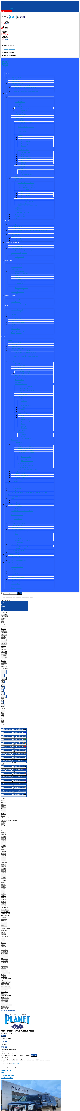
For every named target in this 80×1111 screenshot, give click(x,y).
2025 (2, 720)
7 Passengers (4, 960)
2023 (2, 716)
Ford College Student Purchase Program (26, 92)
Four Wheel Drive (5, 911)
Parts (16, 275)
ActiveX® (3, 969)
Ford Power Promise (24, 204)
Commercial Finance (17, 255)
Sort (3, 1051)
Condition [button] (5, 612)
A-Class (31, 597)
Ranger (23, 146)
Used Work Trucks (20, 210)
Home (4, 597)
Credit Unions (15, 234)
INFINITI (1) (4, 643)
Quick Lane (14, 286)
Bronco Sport (25, 156)
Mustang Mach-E (26, 158)
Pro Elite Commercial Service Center (22, 251)
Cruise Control (4, 984)
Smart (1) (3, 660)
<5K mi (3, 882)
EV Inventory (22, 191)
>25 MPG (3, 836)
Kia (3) (2, 647)
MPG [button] (3, 828)
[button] (3, 11)
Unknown (3, 934)
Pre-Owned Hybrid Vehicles (26, 189)
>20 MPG (3, 834)
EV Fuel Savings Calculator (26, 202)
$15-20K (3, 802)
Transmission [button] (6, 928)
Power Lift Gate (4, 997)
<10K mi (3, 884)
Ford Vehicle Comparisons (26, 127)
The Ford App (15, 294)
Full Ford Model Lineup (25, 123)
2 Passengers (4, 951)
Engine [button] (4, 918)
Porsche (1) (4, 657)
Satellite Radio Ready (6, 1005)
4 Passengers (4, 955)
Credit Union (18, 259)
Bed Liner (3, 974)
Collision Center (16, 300)
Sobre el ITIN (18, 502)
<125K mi (3, 899)
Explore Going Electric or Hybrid (27, 206)
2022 (2, 714)
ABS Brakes (4, 967)
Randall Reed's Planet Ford (5, 64)
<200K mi (3, 903)
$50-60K (3, 812)
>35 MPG (3, 840)
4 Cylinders (3, 922)
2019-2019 (18, 597)
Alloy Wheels (4, 971)
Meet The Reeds (16, 327)
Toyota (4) (3, 666)
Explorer (23, 163)
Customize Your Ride (24, 108)
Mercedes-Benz (25, 597)
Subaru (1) (3, 662)
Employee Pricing (16, 333)
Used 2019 (16, 1064)
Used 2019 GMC (6, 1071)
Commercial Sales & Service (12, 242)
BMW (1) (3, 626)
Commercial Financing (18, 228)
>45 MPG (3, 844)
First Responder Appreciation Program (26, 90)
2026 (2, 722)
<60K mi (3, 893)
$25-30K (3, 806)
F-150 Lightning (22, 131)
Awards (13, 325)
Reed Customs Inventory (18, 304)
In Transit (3, 822)
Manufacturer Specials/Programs (21, 85)
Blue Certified (4, 614)
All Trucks (24, 137)
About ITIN (18, 238)
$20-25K (3, 804)
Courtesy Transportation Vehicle (8, 820)
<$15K (2, 800)
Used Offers (15, 79)
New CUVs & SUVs (23, 150)
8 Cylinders (3, 925)
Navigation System (5, 995)
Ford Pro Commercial (17, 292)
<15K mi (3, 886)
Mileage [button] (4, 880)
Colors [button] (4, 724)
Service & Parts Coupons (22, 282)
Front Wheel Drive (5, 913)
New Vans (21, 168)
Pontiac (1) (3, 655)
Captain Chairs (4, 980)
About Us (7, 305)
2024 (2, 718)
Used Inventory (19, 179)
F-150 (23, 139)
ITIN (12, 236)
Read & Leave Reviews (18, 322)
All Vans (23, 171)
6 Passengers (4, 958)
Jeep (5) (3, 645)
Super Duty (24, 144)
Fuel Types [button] (5, 936)
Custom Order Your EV (24, 199)
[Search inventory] (7, 1034)
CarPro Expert (19, 119)
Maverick (20, 133)
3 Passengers (4, 953)
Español (12, 8)
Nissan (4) (3, 653)
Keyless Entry (4, 989)
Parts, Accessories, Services (19, 273)
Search (3, 1035)
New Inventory (19, 100)
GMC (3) (3, 638)
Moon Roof (3, 993)
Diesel (2, 939)
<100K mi (3, 897)
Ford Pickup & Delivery (18, 271)
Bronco (20, 129)
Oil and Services (19, 284)
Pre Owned (14, 176)
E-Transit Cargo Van (27, 197)
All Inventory (9, 597)
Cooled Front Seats (5, 982)
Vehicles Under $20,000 (22, 212)
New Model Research (21, 120)
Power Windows (5, 999)
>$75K (2, 815)
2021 (2, 712)
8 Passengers (4, 962)
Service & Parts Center (18, 265)
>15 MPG (3, 832)
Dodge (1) (3, 634)
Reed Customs (19, 106)
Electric (3, 941)
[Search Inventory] (10, 594)
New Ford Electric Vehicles (26, 183)
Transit (23, 173)
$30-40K (3, 808)
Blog (12, 320)
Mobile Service (15, 269)
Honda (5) (3, 640)
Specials (7, 73)
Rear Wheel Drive (5, 915)
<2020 (2, 711)
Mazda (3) (3, 651)
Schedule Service (16, 267)
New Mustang (22, 167)
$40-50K (3, 810)
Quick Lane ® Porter (20, 290)
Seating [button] (4, 949)
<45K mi (3, 892)
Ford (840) (3, 636)
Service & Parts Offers (18, 84)
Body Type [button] (5, 669)
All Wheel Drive (4, 909)
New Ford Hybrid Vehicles (26, 185)
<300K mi (3, 905)
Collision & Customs (10, 295)
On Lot (2, 824)
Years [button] (3, 708)
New (12, 98)
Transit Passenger (26, 175)
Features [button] (4, 965)
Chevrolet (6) (4, 632)
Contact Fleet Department (19, 253)
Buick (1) (3, 628)
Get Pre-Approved (20, 114)
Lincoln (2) (3, 649)
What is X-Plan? (19, 116)
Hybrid (2, 944)
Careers (13, 314)
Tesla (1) (3, 664)
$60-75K (3, 813)
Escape (23, 160)
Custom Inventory (23, 110)
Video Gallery (15, 329)
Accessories (18, 277)
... (5, 1041)
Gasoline (3, 942)
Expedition (24, 164)
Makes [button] (4, 624)
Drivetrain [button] (5, 907)
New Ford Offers (16, 77)
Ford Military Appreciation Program (25, 88)
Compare (4, 1053)
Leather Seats (4, 991)
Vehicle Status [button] (6, 818)
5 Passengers (4, 957)
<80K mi (3, 895)
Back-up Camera (5, 973)
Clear (2, 1041)
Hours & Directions (17, 312)
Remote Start (4, 1003)
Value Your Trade (20, 112)
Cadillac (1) (3, 630)
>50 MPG (3, 845)
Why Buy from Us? (17, 310)
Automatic (3, 930)
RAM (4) (3, 659)
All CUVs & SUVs (26, 152)
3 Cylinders (3, 920)
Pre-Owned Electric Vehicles (26, 187)
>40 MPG (3, 842)
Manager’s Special (16, 81)
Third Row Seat (4, 1006)
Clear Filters (4, 1010)
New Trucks (21, 135)
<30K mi (3, 890)
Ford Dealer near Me (17, 331)
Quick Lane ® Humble (21, 288)
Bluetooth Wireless (5, 978)
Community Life (16, 318)
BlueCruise (3, 976)
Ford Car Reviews (23, 125)
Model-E (3, 618)
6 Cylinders (3, 924)
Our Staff (14, 316)
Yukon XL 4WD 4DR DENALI (8, 1076)
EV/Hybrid (17, 181)
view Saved (10, 1053)
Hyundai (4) (4, 642)
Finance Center (15, 224)
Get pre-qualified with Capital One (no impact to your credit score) (27, 231)
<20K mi (3, 888)
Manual (3, 932)
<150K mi (3, 901)
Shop (6, 93)
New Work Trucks (20, 104)
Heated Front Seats (5, 988)
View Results (12, 1010)
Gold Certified (4, 616)
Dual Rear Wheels (5, 986)
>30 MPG (3, 838)
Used (14, 597)
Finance (7, 220)
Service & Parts (8, 260)
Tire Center (18, 280)
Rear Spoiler (4, 1001)
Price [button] (3, 798)
